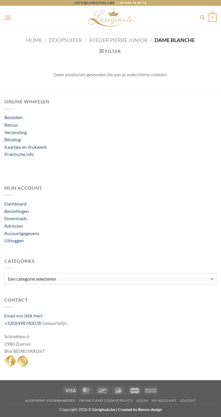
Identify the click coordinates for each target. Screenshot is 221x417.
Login (142, 400)
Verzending (15, 132)
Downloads (15, 218)
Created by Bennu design (139, 409)
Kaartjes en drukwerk (25, 147)
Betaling (12, 139)
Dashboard (15, 203)
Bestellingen (16, 211)
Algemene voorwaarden (50, 400)
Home (34, 40)
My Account (164, 400)
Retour (11, 124)
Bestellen (13, 117)
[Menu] (7, 18)
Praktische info (19, 154)
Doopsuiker (65, 40)
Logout (188, 400)
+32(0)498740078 (22, 323)
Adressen (13, 226)
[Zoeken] (202, 17)
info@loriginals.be (94, 3)
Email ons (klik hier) (23, 315)
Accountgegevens (21, 233)
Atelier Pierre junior (118, 40)
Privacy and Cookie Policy (106, 400)
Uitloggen (14, 240)
